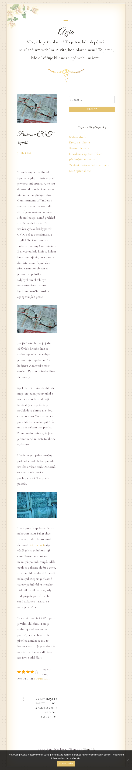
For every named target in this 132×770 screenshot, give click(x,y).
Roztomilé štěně (79, 148)
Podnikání (42, 678)
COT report (36, 545)
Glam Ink (89, 749)
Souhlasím (66, 763)
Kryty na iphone (79, 142)
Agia (66, 32)
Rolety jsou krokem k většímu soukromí (49, 708)
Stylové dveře (77, 137)
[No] (127, 760)
